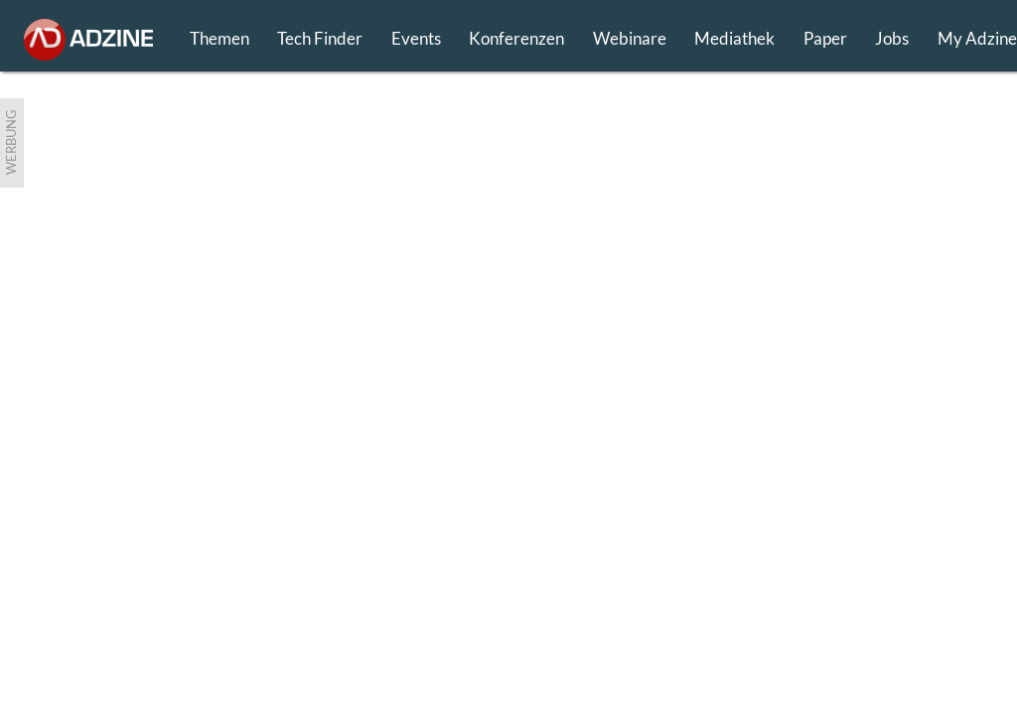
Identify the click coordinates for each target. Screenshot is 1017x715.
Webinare (629, 38)
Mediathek (734, 38)
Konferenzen (516, 38)
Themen (219, 38)
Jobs (892, 38)
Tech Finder (320, 38)
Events (416, 38)
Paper (825, 38)
